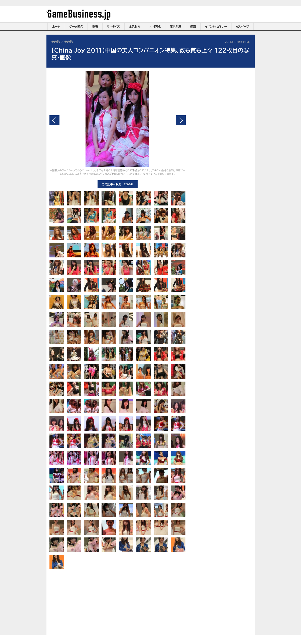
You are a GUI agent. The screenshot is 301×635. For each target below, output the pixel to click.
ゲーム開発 (76, 26)
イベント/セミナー (216, 26)
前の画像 (54, 120)
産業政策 (175, 26)
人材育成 (155, 26)
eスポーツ (242, 26)
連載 (193, 26)
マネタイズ (113, 26)
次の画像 (181, 120)
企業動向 (134, 26)
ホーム (56, 26)
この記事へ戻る (117, 184)
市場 (95, 26)
